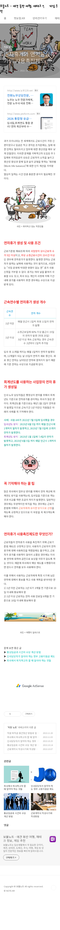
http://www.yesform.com (21, 113)
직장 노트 (12, 727)
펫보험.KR (19, 18)
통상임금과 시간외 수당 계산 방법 (24, 652)
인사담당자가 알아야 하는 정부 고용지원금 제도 (31, 656)
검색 (46, 6)
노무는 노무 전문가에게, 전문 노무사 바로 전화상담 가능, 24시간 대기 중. (20, 101)
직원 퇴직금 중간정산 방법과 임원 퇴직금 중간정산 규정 (23, 734)
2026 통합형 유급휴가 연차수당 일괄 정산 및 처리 (19, 118)
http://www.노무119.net (20, 90)
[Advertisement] (30, 686)
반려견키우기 (40, 18)
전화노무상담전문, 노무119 (20, 95)
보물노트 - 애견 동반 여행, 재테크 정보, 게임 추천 (22, 838)
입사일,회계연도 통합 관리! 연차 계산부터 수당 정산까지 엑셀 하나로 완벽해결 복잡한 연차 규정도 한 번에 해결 (20, 124)
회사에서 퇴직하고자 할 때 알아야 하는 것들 (29, 660)
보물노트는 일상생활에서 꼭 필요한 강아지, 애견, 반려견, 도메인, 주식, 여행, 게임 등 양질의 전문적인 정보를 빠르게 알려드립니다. (23, 847)
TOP (53, 887)
